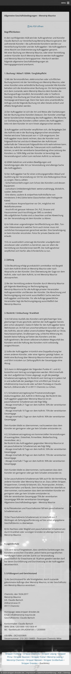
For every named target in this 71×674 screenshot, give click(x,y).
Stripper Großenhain (53, 660)
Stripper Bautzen (22, 657)
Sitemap (66, 672)
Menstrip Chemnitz (15, 660)
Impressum (31, 672)
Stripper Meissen (34, 660)
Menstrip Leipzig (55, 657)
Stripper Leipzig (49, 653)
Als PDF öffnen (35, 26)
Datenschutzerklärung (46, 672)
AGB (59, 672)
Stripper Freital (39, 657)
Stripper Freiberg (13, 653)
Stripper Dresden (30, 663)
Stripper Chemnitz (31, 653)
